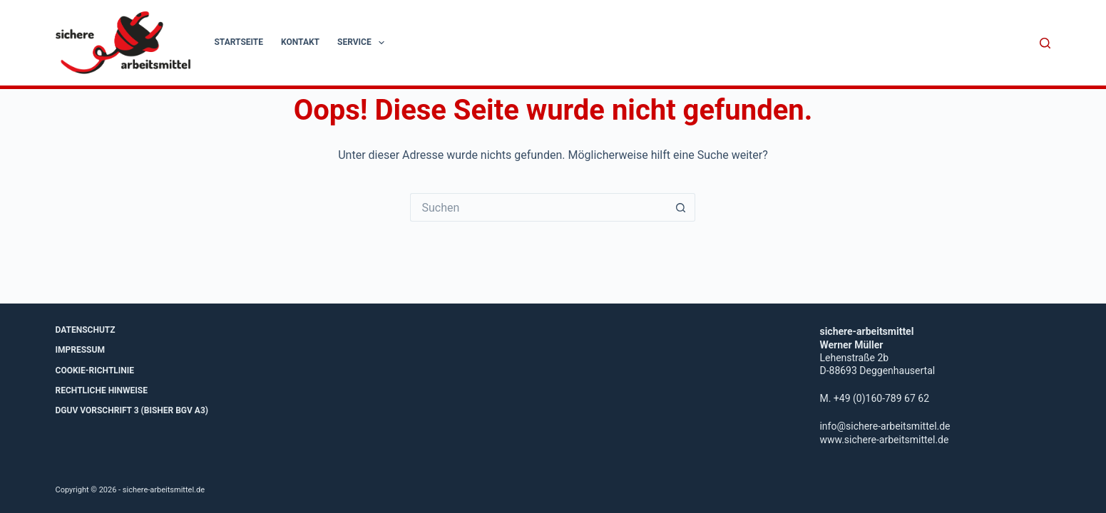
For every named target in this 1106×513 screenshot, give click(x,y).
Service (363, 42)
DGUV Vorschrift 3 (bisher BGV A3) (132, 410)
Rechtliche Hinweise (102, 390)
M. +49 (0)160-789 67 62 (874, 398)
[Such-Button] (681, 207)
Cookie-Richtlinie (95, 370)
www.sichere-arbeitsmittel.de (883, 439)
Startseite (238, 42)
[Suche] (1045, 43)
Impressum (80, 350)
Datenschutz (86, 330)
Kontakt (300, 42)
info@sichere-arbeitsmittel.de (884, 426)
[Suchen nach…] (538, 207)
